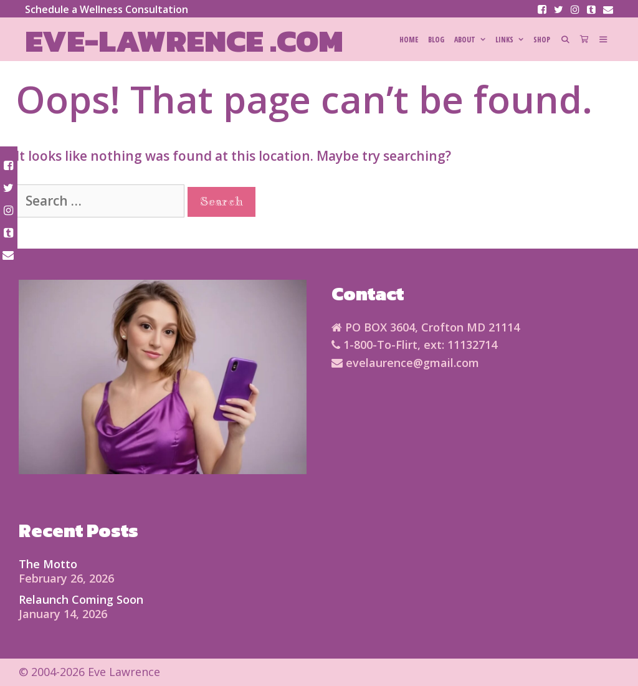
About (472, 40)
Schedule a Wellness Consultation (106, 9)
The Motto (48, 563)
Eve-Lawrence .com (184, 40)
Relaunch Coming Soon (81, 599)
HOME (408, 39)
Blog (436, 39)
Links (511, 40)
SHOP (541, 39)
